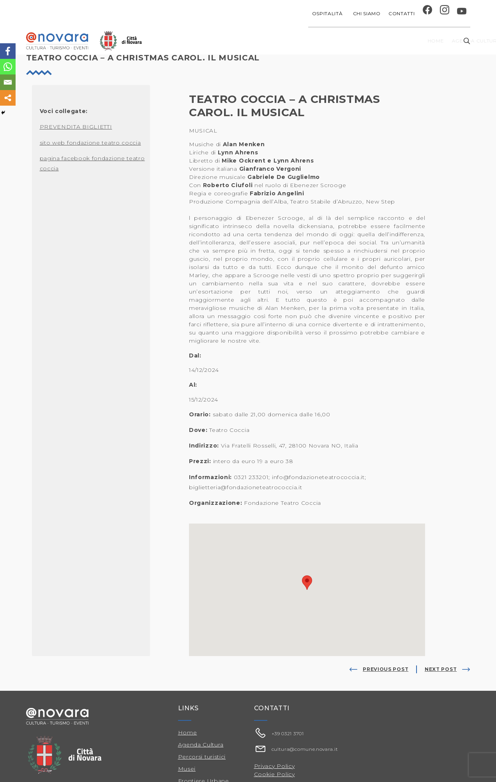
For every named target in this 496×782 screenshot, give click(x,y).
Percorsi (435, 41)
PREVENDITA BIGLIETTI (76, 126)
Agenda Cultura (201, 744)
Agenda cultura (239, 41)
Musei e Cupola (389, 41)
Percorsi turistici (202, 756)
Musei (187, 768)
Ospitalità (328, 13)
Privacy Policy (274, 766)
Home (198, 41)
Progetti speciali (300, 41)
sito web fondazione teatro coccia (90, 142)
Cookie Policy (274, 774)
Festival (347, 41)
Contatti (401, 13)
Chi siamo (367, 13)
